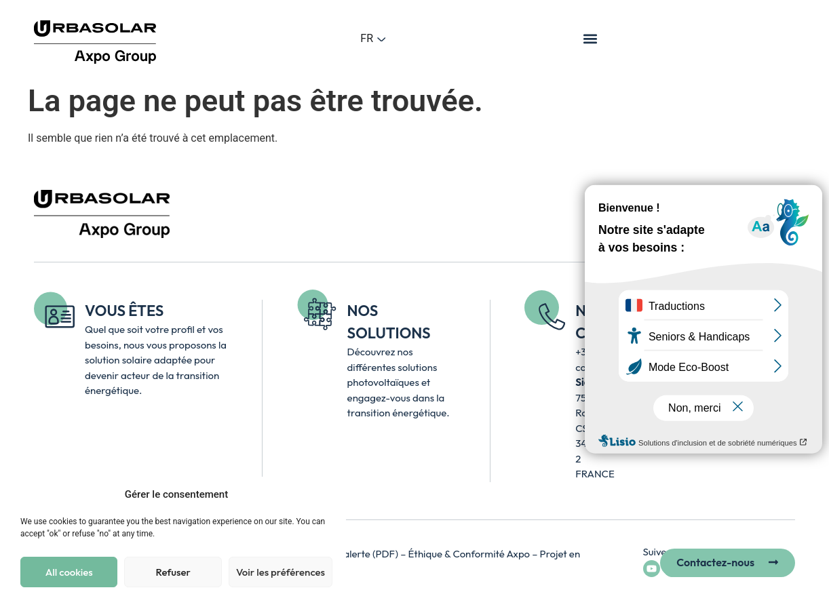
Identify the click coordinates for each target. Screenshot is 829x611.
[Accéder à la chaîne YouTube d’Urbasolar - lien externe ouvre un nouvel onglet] (651, 568)
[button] (590, 38)
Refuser (172, 572)
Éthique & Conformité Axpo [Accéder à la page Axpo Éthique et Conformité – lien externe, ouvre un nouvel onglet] (470, 553)
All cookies (69, 572)
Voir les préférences (280, 572)
